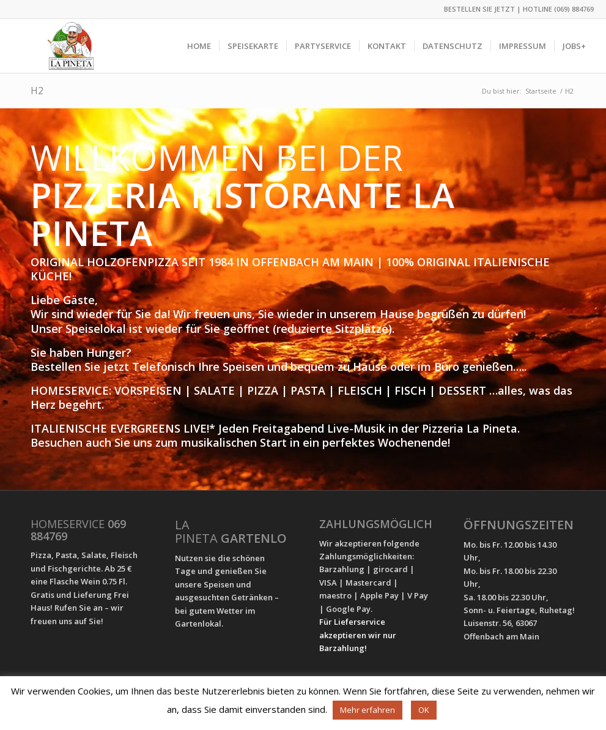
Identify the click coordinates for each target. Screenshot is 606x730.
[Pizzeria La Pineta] (70, 46)
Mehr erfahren (367, 709)
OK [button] (423, 709)
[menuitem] (199, 46)
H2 (37, 90)
